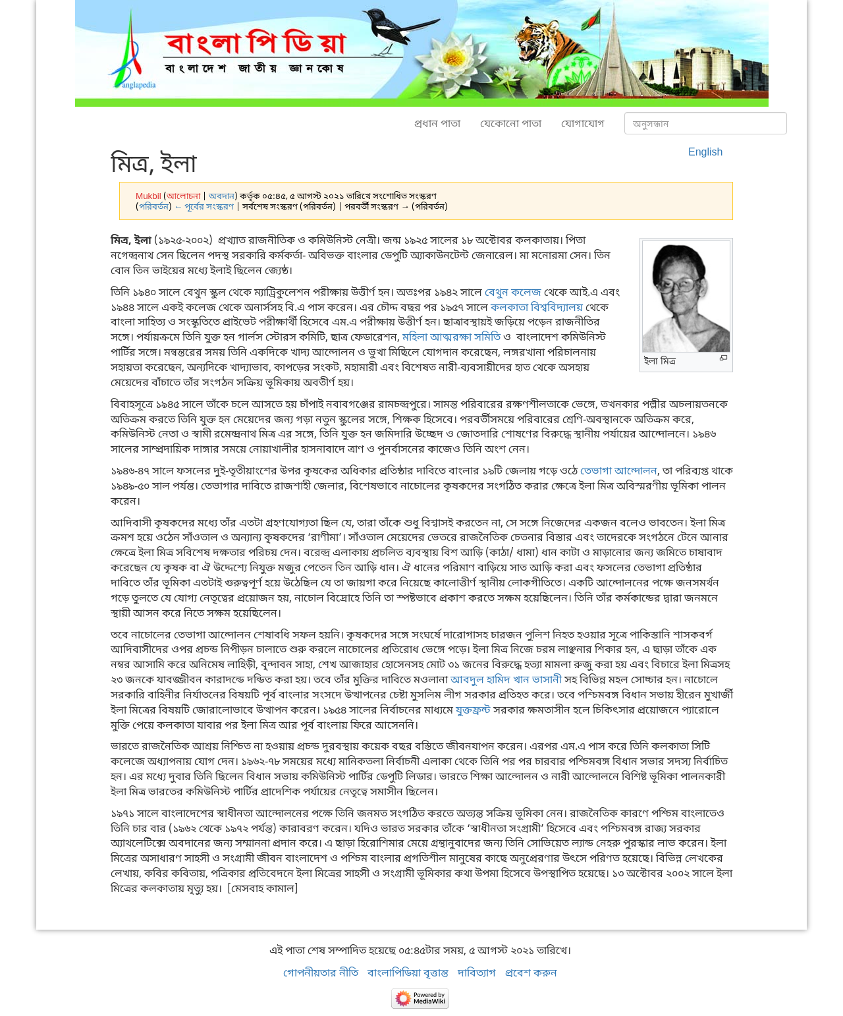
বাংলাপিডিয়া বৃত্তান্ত (408, 972)
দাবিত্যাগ (477, 972)
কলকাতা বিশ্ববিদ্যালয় (537, 307)
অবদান (221, 196)
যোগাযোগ (583, 123)
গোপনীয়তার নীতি (320, 972)
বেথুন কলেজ (513, 292)
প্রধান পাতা (437, 123)
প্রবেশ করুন (531, 972)
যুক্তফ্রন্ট (473, 709)
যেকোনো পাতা (510, 123)
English (705, 151)
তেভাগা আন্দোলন (618, 470)
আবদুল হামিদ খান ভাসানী (506, 679)
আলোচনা (183, 196)
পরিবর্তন (154, 206)
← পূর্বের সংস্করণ (204, 206)
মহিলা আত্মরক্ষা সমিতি (451, 336)
